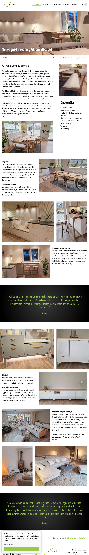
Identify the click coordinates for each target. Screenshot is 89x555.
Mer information (8, 544)
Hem (54, 58)
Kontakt (74, 4)
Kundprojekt (36, 4)
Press (81, 4)
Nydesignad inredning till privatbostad (76, 58)
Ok (21, 549)
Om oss (66, 4)
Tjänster (46, 4)
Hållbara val (56, 4)
